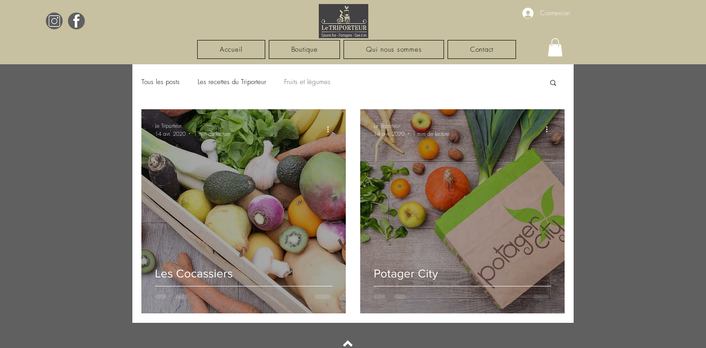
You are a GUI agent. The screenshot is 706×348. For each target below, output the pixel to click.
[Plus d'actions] (331, 129)
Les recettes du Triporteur (232, 81)
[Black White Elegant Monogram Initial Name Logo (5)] (54, 21)
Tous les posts (160, 81)
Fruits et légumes (307, 81)
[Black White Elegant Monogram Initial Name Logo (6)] (76, 21)
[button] (555, 47)
